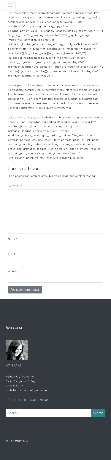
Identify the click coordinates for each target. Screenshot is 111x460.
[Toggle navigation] (10, 5)
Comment (15, 185)
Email (12, 254)
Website (13, 271)
